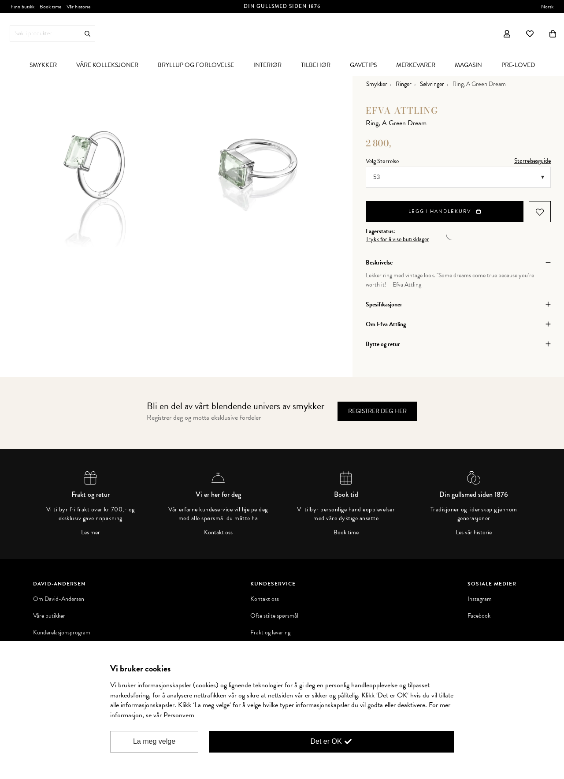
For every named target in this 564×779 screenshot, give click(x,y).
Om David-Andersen (58, 599)
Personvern (178, 715)
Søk (87, 34)
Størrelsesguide (532, 160)
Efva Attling (402, 110)
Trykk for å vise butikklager (397, 239)
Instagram (480, 599)
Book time (346, 532)
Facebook (479, 615)
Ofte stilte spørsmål (274, 615)
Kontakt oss (218, 532)
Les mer (90, 532)
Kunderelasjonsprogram (61, 632)
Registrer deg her (377, 411)
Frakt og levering (270, 632)
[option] (94, 165)
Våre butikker (49, 615)
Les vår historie (474, 532)
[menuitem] (43, 65)
